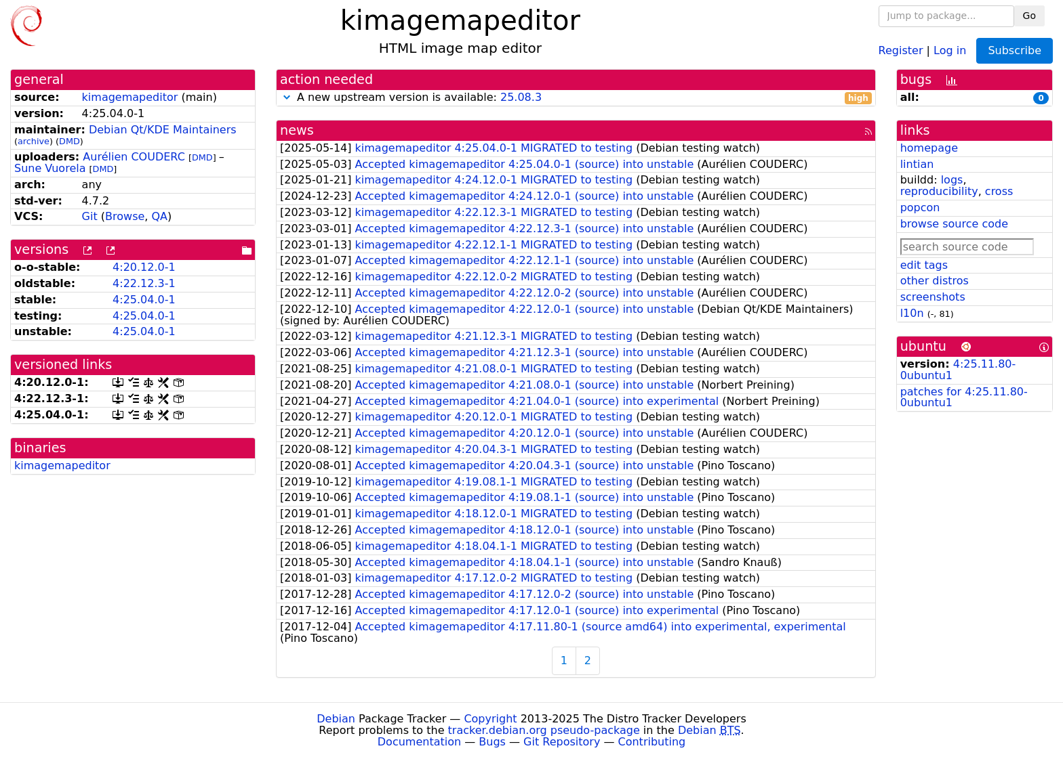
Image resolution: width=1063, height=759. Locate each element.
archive (33, 141)
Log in (950, 49)
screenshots (932, 296)
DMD (69, 141)
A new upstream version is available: (576, 98)
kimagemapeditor (130, 97)
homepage (929, 148)
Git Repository (561, 741)
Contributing (652, 741)
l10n (912, 313)
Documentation (419, 741)
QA (159, 216)
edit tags (924, 265)
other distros (934, 280)
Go (1029, 15)
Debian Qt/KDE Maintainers (163, 129)
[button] (286, 97)
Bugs (492, 741)
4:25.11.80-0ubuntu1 (958, 369)
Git (90, 216)
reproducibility (939, 191)
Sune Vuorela (49, 168)
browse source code (954, 223)
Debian (336, 718)
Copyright (490, 718)
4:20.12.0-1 (144, 267)
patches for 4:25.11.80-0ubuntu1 (964, 397)
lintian (917, 164)
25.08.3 (521, 97)
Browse (124, 216)
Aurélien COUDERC (134, 156)
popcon (920, 207)
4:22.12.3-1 (144, 283)
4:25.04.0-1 (144, 299)
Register (901, 49)
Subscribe (1014, 50)
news (297, 130)
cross (999, 191)
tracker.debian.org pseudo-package (544, 730)
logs (952, 179)
